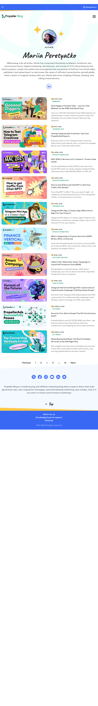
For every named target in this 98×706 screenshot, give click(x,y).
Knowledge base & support (49, 417)
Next (73, 362)
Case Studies (57, 283)
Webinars (56, 101)
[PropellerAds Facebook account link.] (40, 377)
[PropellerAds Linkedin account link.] (58, 377)
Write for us (49, 414)
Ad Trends (56, 334)
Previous (26, 362)
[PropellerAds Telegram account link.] (64, 377)
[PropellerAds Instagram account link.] (46, 377)
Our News (56, 309)
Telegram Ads (58, 129)
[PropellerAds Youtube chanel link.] (52, 377)
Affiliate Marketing (60, 155)
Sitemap (49, 420)
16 (65, 362)
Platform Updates (60, 257)
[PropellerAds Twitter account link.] (34, 377)
